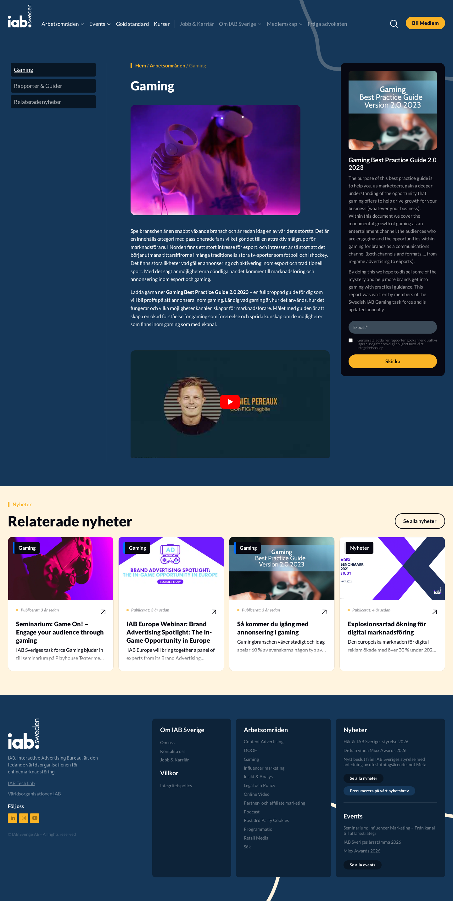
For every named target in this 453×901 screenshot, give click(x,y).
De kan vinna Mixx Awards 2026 (375, 750)
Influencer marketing (264, 768)
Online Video (257, 794)
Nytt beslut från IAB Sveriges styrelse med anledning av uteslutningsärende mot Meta (385, 761)
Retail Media (256, 838)
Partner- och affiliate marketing (274, 803)
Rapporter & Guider (38, 85)
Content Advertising (263, 741)
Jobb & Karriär (197, 23)
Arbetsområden (60, 23)
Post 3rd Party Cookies (266, 820)
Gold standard (132, 23)
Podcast (252, 811)
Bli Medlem (425, 23)
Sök (247, 846)
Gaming (23, 69)
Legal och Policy (259, 785)
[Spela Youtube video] (230, 402)
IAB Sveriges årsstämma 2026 (372, 842)
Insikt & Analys (258, 776)
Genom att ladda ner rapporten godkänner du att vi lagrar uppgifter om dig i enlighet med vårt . (397, 344)
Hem (140, 65)
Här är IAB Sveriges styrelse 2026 (376, 741)
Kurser (162, 23)
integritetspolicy (370, 347)
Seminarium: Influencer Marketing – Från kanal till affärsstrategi (389, 830)
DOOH (251, 750)
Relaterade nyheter (37, 101)
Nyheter (359, 548)
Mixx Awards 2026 (362, 850)
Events (97, 23)
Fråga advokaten (327, 23)
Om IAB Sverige (237, 23)
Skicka (392, 361)
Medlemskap (282, 23)
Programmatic (258, 829)
